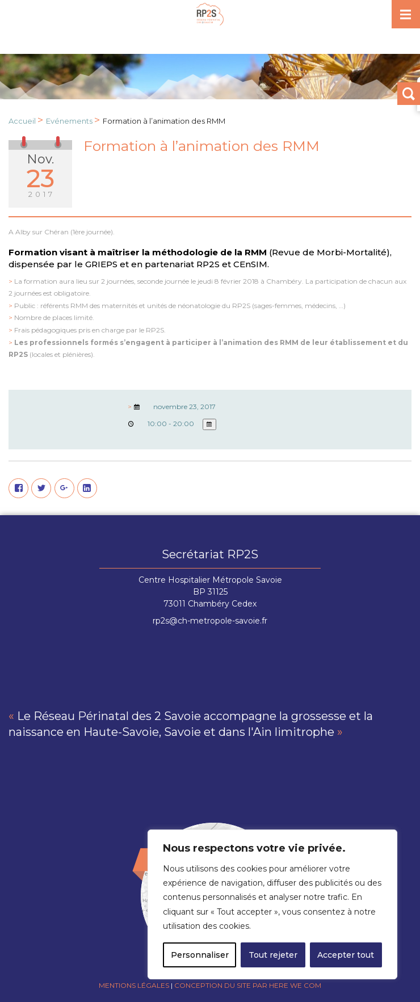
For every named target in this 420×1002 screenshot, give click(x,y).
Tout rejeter (273, 955)
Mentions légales (134, 985)
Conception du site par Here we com (247, 985)
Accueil (22, 120)
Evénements (69, 120)
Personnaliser (200, 955)
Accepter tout (345, 955)
